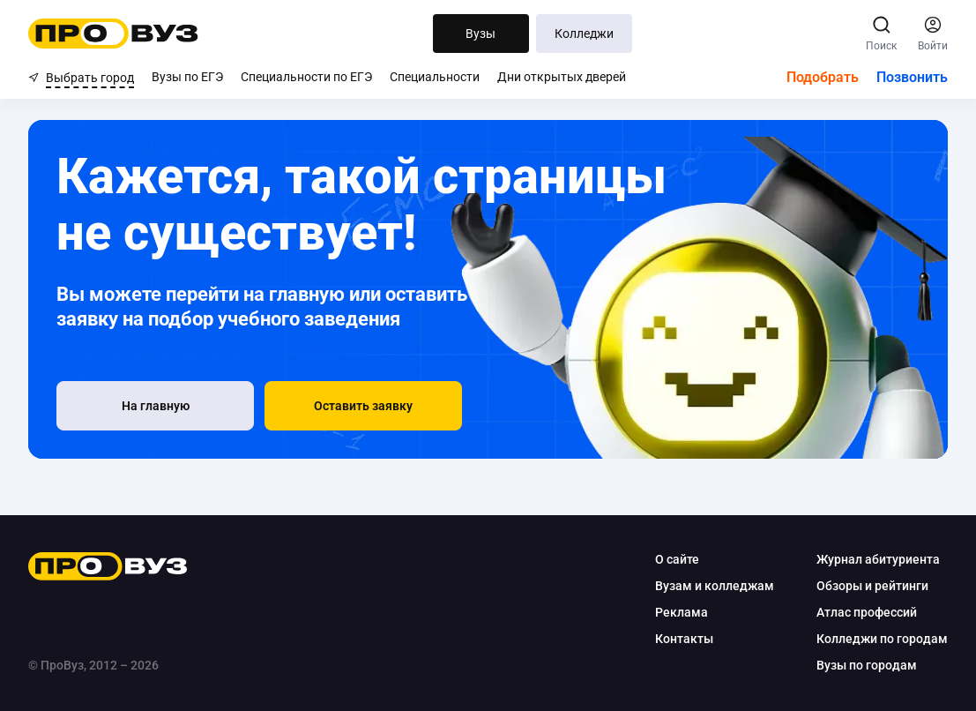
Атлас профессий (866, 612)
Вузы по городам (866, 665)
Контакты (684, 639)
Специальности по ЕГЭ (306, 77)
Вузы (480, 33)
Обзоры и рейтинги (872, 586)
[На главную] (155, 405)
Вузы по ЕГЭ (187, 77)
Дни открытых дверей (561, 77)
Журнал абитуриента (878, 559)
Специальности (435, 77)
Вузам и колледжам (714, 586)
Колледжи (584, 33)
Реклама (681, 612)
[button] (363, 405)
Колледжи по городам (882, 639)
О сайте (677, 559)
